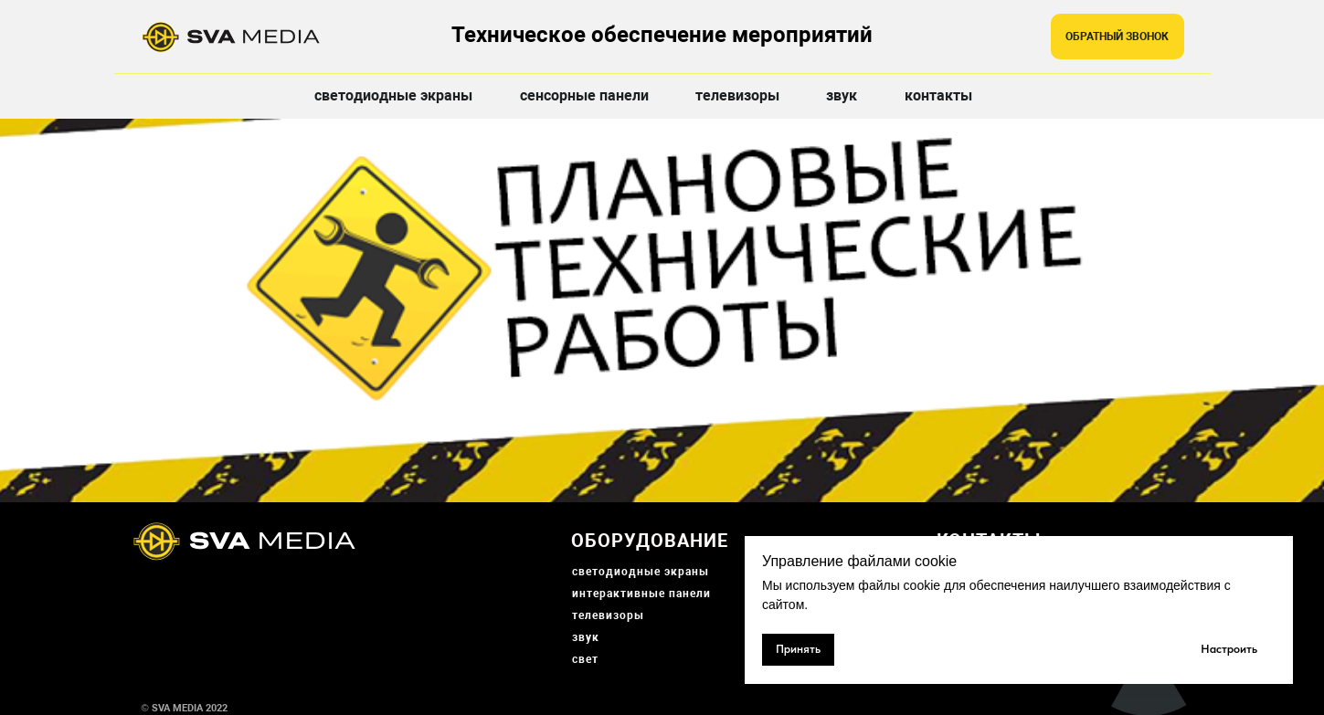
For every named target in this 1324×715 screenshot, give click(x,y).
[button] (1117, 36)
